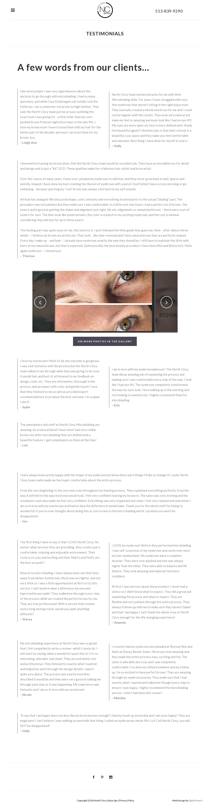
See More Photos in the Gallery (105, 341)
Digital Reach (195, 800)
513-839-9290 (169, 10)
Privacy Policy (126, 800)
